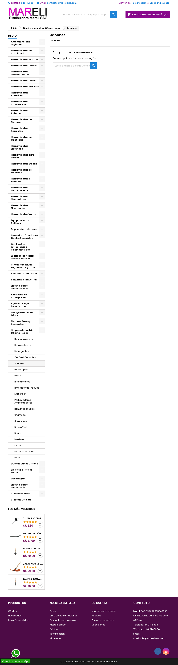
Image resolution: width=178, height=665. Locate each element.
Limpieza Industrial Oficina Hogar (22, 331)
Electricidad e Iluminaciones (19, 287)
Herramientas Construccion (19, 103)
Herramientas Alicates (24, 59)
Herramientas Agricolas (19, 130)
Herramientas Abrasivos (19, 94)
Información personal (104, 611)
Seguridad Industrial (24, 279)
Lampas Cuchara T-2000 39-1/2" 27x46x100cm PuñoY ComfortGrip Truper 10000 (33, 549)
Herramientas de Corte (25, 86)
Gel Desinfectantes (25, 357)
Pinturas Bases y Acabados (21, 323)
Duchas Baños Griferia (24, 463)
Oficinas (19, 445)
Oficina (54, 629)
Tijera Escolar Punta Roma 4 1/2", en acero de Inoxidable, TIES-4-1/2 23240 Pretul (33, 518)
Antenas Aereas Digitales (20, 43)
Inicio (12, 36)
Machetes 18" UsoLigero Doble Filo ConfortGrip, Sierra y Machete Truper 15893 (33, 534)
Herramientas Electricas (19, 147)
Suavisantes (21, 421)
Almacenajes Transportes (19, 296)
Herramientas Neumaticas (19, 198)
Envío (53, 611)
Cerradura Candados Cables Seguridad (24, 237)
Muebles (19, 439)
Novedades (15, 615)
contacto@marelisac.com (61, 2)
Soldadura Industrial (24, 273)
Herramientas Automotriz (19, 112)
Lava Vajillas (21, 369)
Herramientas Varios (23, 214)
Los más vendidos (21, 509)
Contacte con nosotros (63, 620)
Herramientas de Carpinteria (21, 52)
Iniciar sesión (139, 2)
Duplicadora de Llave (24, 229)
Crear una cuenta (159, 2)
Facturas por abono (103, 620)
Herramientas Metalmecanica (20, 189)
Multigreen (20, 394)
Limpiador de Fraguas (26, 387)
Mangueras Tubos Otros (22, 314)
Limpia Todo (21, 427)
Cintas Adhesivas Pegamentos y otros (23, 266)
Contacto (141, 603)
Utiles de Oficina (21, 499)
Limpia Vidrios (22, 381)
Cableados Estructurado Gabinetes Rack (20, 246)
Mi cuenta (55, 638)
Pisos (17, 457)
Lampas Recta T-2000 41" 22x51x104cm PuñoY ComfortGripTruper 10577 (33, 579)
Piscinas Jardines (24, 451)
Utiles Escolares (20, 493)
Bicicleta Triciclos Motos (21, 471)
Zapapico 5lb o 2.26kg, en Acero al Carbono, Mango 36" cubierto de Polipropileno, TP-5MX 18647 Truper (33, 564)
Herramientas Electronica (19, 207)
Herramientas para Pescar (23, 156)
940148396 (27, 2)
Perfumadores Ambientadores (23, 401)
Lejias (17, 375)
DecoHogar (18, 478)
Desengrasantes (23, 339)
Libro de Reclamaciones (63, 615)
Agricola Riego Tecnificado (20, 305)
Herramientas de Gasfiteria (21, 138)
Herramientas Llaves (23, 80)
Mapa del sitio (58, 624)
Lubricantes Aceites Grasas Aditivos (22, 257)
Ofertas (12, 611)
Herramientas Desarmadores (20, 73)
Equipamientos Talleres (20, 222)
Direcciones (98, 624)
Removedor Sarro (24, 408)
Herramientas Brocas (24, 163)
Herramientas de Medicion (21, 171)
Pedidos (96, 615)
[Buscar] (89, 14)
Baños (18, 433)
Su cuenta (99, 603)
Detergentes (21, 351)
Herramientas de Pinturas (21, 121)
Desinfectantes (22, 345)
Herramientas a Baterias (20, 180)
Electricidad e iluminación (19, 486)
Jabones (19, 363)
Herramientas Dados (24, 65)
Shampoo (20, 415)
